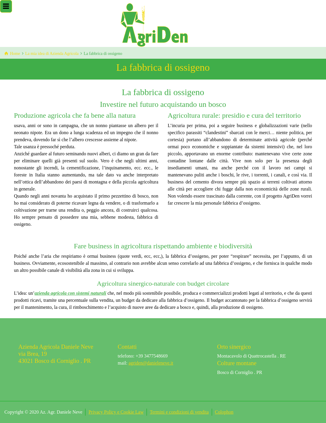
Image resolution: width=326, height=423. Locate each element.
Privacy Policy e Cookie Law (116, 411)
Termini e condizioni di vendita (179, 411)
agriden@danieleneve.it (151, 362)
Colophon (224, 411)
